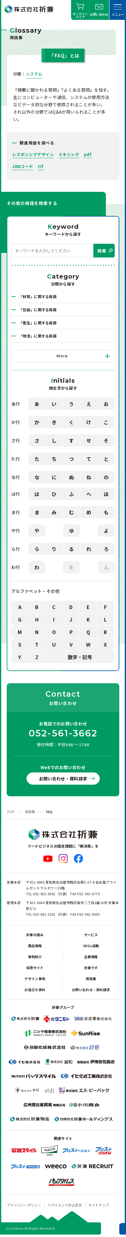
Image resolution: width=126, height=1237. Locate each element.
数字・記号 (80, 657)
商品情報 (35, 945)
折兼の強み (34, 934)
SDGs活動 (91, 945)
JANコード (22, 166)
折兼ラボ (91, 967)
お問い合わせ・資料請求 (63, 778)
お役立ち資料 (34, 989)
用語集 (30, 811)
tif (41, 166)
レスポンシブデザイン (33, 154)
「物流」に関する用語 (37, 335)
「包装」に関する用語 (37, 309)
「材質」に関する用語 (37, 296)
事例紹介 (35, 956)
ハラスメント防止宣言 (65, 1204)
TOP (10, 811)
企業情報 (91, 956)
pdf (88, 154)
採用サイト (34, 967)
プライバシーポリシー (24, 1204)
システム (34, 74)
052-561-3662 (63, 733)
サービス (91, 934)
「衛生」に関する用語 (37, 322)
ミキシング (69, 154)
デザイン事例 (34, 978)
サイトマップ (98, 1204)
